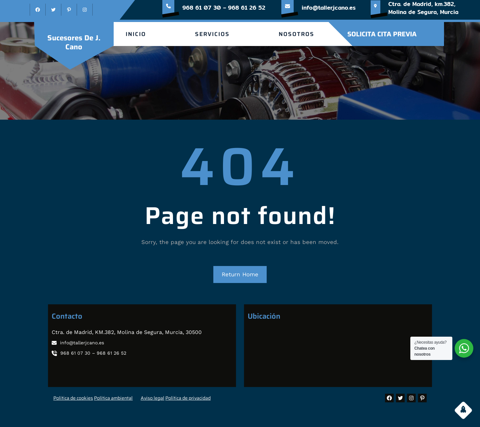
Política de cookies (73, 398)
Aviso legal (152, 398)
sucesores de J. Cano (74, 42)
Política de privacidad (188, 398)
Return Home (240, 274)
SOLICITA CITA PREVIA (382, 34)
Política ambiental (113, 398)
